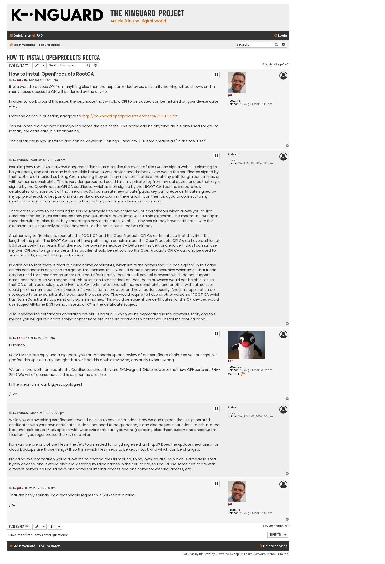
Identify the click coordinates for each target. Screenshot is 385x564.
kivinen (233, 154)
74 (238, 100)
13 (238, 160)
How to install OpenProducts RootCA (53, 57)
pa (230, 95)
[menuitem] (37, 35)
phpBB (238, 554)
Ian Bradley (207, 554)
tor (230, 361)
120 (239, 366)
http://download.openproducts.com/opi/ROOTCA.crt (130, 116)
